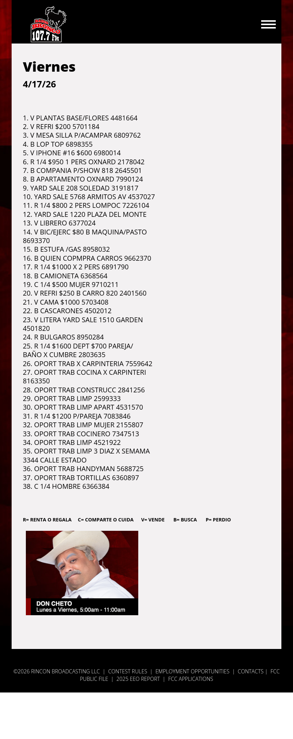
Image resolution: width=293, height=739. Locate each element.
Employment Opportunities (192, 671)
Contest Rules (127, 671)
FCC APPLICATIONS (190, 678)
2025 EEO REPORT (138, 678)
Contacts (251, 671)
